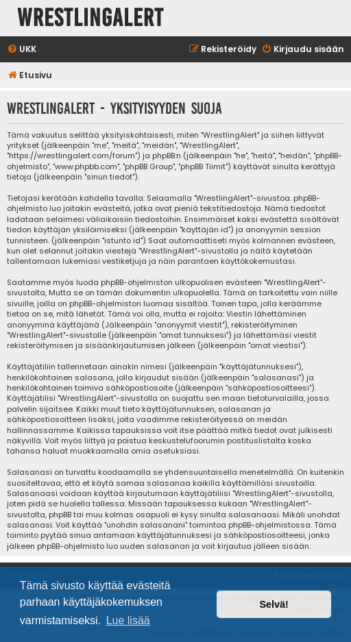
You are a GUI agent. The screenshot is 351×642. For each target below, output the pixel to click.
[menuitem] (21, 49)
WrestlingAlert (90, 18)
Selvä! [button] (273, 604)
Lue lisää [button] (128, 620)
